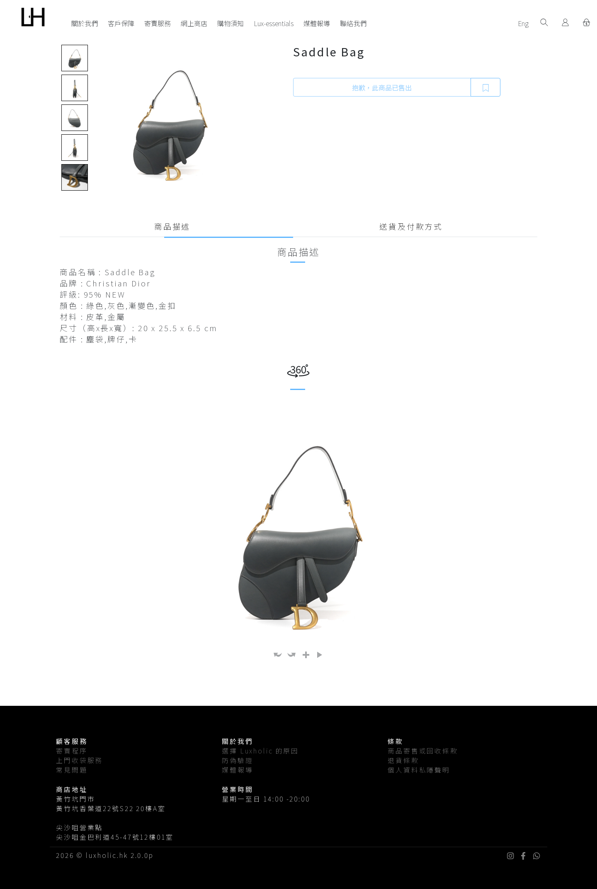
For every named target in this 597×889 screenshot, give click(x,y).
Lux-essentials (274, 23)
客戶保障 (121, 23)
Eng (523, 23)
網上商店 (194, 23)
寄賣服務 (157, 23)
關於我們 (84, 23)
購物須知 (230, 23)
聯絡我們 (353, 23)
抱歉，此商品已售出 (382, 87)
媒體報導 (316, 23)
